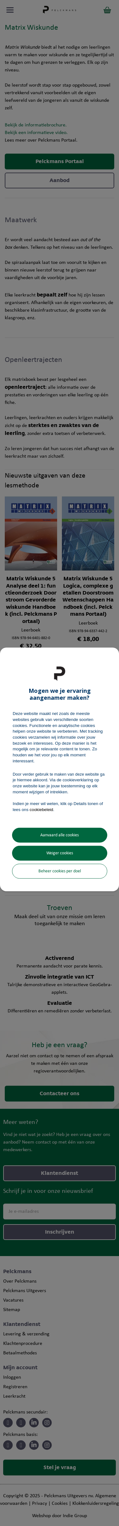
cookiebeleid (41, 809)
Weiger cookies (59, 853)
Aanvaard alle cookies (59, 835)
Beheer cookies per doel (59, 871)
